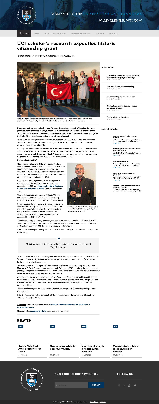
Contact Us (114, 33)
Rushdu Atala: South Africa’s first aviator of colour (29, 349)
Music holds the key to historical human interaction (93, 349)
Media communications (81, 33)
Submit (96, 385)
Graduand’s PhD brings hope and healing (120, 87)
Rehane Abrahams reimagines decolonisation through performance (127, 149)
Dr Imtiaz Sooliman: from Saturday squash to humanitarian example (122, 107)
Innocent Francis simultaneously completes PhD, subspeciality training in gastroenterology (123, 77)
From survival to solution (120, 162)
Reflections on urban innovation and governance (124, 174)
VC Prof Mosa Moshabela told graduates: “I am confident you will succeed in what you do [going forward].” (127, 140)
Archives (100, 33)
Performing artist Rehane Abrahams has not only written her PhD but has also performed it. (127, 153)
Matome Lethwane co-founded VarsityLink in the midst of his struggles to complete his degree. (126, 164)
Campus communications (55, 33)
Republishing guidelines (98, 402)
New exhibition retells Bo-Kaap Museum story (63, 347)
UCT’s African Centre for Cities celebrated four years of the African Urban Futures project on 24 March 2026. (127, 177)
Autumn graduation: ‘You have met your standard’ (125, 136)
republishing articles (38, 311)
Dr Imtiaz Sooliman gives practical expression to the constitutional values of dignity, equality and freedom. (127, 190)
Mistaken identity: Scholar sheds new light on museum (126, 349)
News (36, 33)
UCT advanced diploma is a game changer (121, 97)
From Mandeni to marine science (118, 117)
